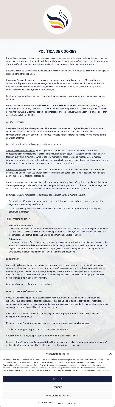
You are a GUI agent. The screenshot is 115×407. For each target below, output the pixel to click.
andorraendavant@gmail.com (73, 112)
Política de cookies (46, 402)
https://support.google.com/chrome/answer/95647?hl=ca (50, 335)
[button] (110, 353)
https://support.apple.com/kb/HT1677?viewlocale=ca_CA (41, 329)
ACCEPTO (57, 379)
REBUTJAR (57, 387)
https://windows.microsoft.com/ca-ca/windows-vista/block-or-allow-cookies (53, 323)
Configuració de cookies (57, 395)
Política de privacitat (66, 403)
